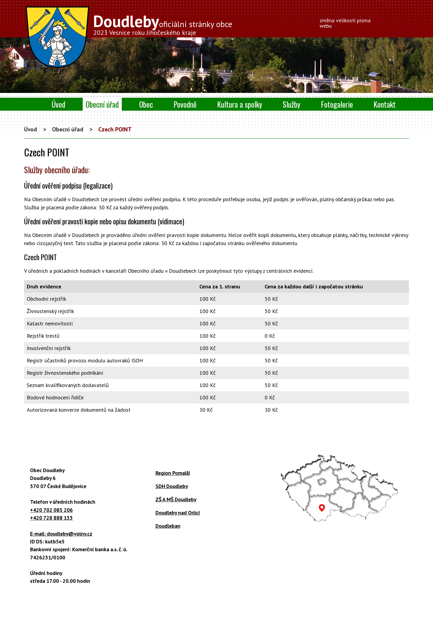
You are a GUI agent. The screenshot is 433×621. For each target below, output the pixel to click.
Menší (384, 21)
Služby (291, 104)
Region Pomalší (172, 472)
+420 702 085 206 (51, 509)
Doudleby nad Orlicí (177, 512)
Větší (394, 21)
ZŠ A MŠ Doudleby (175, 499)
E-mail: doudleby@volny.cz (61, 533)
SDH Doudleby (171, 486)
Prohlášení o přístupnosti (257, 606)
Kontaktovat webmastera (198, 606)
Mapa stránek (304, 606)
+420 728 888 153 (51, 517)
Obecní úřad (102, 104)
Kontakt (384, 104)
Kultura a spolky (239, 104)
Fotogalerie (337, 104)
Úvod (58, 104)
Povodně (185, 104)
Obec (146, 104)
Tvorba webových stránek (206, 613)
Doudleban (167, 525)
